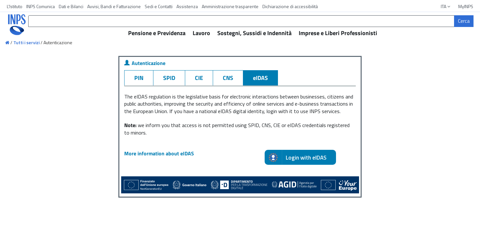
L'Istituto (14, 6)
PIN (138, 77)
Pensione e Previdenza (157, 33)
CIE (199, 77)
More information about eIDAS (159, 153)
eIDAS (260, 77)
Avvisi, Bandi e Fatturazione (114, 6)
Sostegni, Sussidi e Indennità (254, 33)
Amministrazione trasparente (230, 6)
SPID (169, 77)
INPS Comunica (40, 6)
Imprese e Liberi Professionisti (338, 33)
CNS (228, 77)
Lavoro (201, 33)
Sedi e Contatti (159, 6)
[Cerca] (464, 21)
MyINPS (465, 6)
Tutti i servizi (26, 42)
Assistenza (187, 6)
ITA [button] (446, 6)
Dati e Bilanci (71, 6)
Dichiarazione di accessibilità (290, 6)
